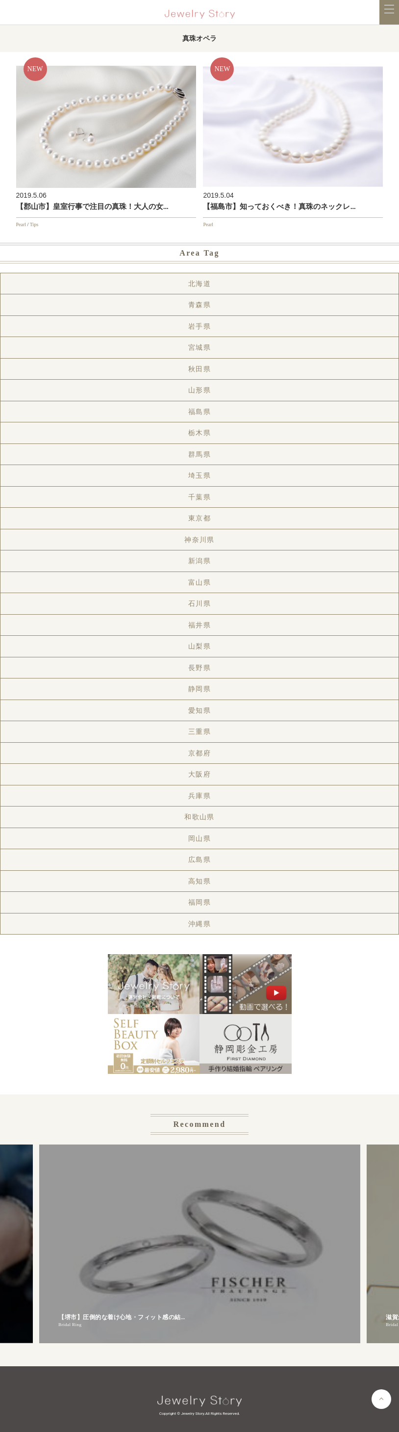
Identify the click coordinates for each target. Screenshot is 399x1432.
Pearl (21, 224)
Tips (34, 224)
